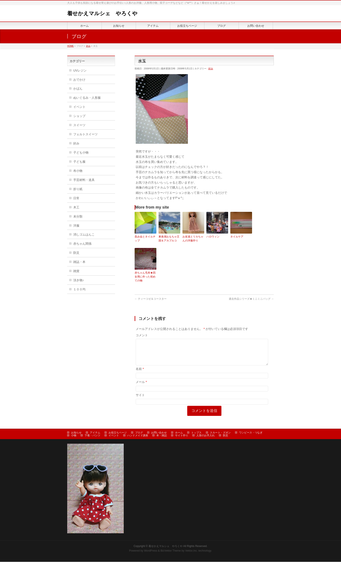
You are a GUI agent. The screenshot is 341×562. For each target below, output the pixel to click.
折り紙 (77, 189)
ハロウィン (212, 236)
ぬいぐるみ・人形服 (87, 97)
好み (210, 68)
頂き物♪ (78, 280)
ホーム (179, 432)
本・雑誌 (161, 435)
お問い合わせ (159, 432)
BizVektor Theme (170, 550)
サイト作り (181, 435)
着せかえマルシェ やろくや (102, 13)
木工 (76, 207)
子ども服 (79, 161)
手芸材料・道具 (84, 180)
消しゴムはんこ (84, 234)
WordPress (150, 550)
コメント (142, 335)
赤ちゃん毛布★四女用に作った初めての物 (145, 276)
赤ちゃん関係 (82, 243)
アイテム (95, 432)
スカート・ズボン (220, 432)
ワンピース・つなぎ (250, 432)
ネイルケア (236, 236)
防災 (76, 252)
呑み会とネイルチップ (145, 238)
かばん (77, 88)
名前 (140, 374)
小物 (73, 435)
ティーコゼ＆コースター (151, 298)
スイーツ (79, 125)
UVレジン (80, 70)
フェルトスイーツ (85, 134)
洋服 (76, 225)
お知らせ (76, 432)
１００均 (79, 289)
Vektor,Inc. (191, 550)
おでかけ (79, 79)
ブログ (139, 432)
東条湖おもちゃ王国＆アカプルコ (169, 238)
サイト (140, 400)
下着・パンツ (92, 435)
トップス (196, 432)
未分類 (77, 216)
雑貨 (76, 271)
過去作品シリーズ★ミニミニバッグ (251, 298)
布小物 (77, 170)
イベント (79, 107)
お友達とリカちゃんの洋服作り (192, 238)
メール (141, 387)
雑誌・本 (79, 262)
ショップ (79, 116)
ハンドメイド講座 (137, 435)
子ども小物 (81, 152)
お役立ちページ (118, 432)
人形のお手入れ (205, 435)
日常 (76, 198)
